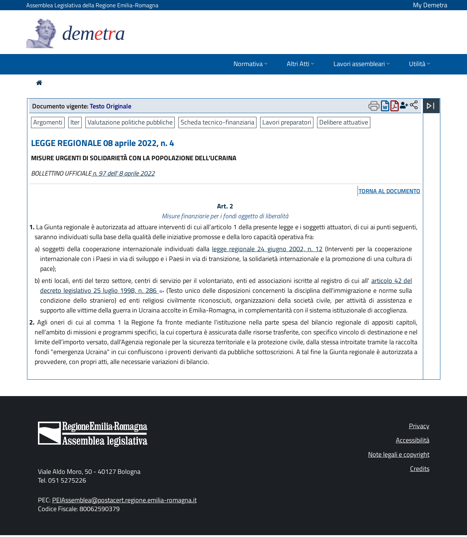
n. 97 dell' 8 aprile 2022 (123, 173)
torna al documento (389, 191)
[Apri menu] (430, 106)
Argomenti (47, 122)
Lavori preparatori (286, 122)
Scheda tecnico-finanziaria (217, 122)
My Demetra (430, 5)
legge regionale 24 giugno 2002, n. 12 (267, 249)
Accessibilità (412, 440)
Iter (75, 122)
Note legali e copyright (398, 454)
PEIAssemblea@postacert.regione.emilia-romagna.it (124, 500)
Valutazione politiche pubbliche (130, 122)
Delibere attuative (343, 122)
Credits (419, 468)
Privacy (419, 426)
